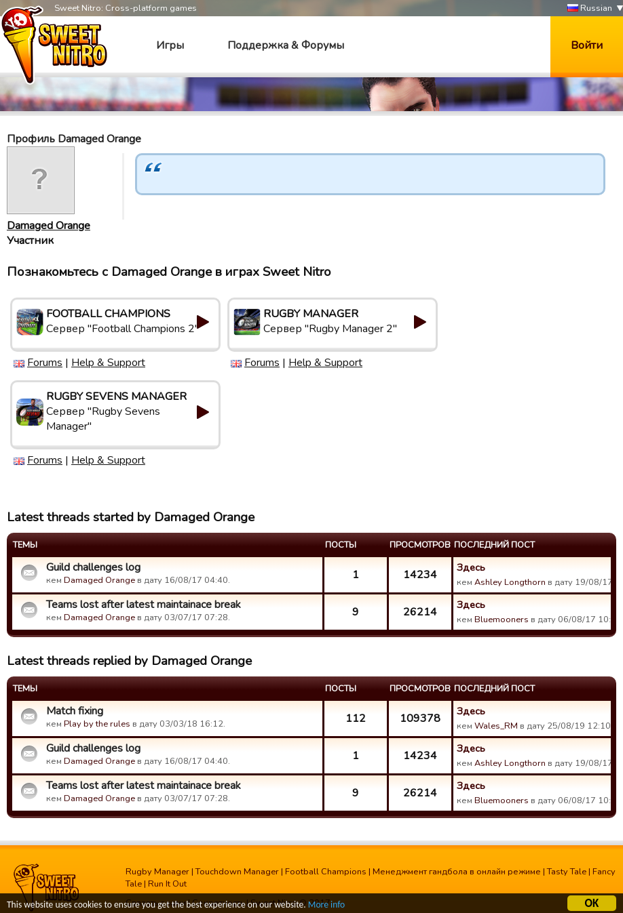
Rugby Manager (157, 872)
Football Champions (325, 872)
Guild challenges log (93, 567)
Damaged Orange (48, 225)
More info (326, 906)
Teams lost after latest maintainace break (143, 604)
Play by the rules (97, 724)
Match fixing (74, 711)
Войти (587, 45)
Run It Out (167, 884)
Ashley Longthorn (510, 582)
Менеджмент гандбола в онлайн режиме (457, 872)
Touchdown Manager (237, 872)
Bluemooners (501, 619)
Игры (170, 45)
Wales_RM (496, 726)
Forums (44, 362)
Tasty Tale (566, 872)
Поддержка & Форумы (285, 45)
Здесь (471, 567)
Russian (589, 8)
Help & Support (108, 362)
